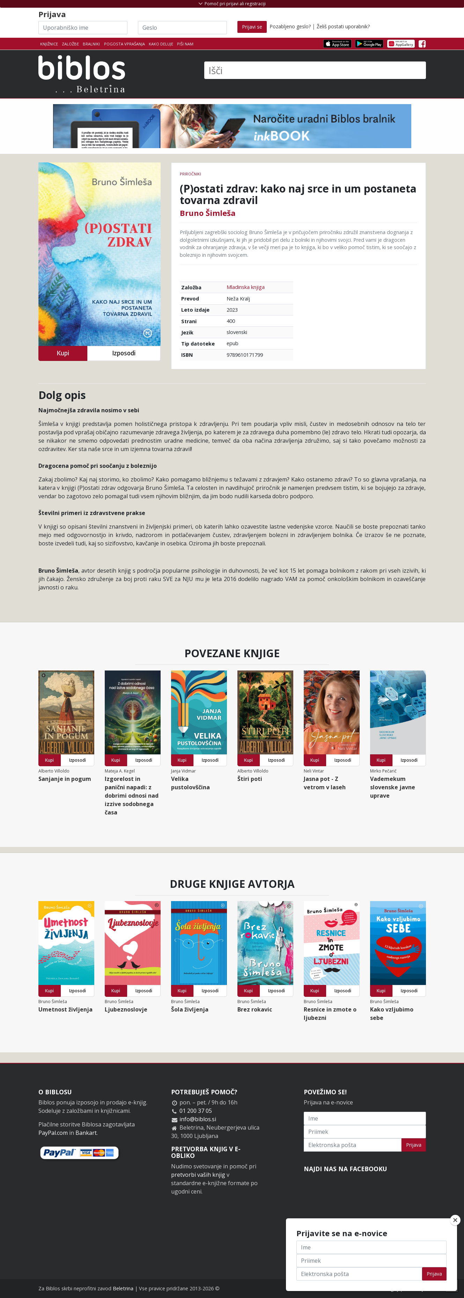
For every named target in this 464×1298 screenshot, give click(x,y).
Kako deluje (161, 43)
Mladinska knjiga (246, 287)
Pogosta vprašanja (124, 43)
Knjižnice (49, 43)
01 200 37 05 (195, 1111)
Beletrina (123, 1288)
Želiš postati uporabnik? (343, 26)
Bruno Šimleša (208, 213)
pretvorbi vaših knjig (198, 1175)
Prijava (413, 1144)
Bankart (86, 1133)
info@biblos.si (197, 1119)
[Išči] (315, 70)
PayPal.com (53, 1133)
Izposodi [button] (123, 353)
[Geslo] (182, 27)
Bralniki (91, 43)
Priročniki (190, 173)
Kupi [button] (63, 353)
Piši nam (185, 43)
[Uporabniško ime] (82, 27)
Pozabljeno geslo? (290, 26)
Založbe (70, 43)
